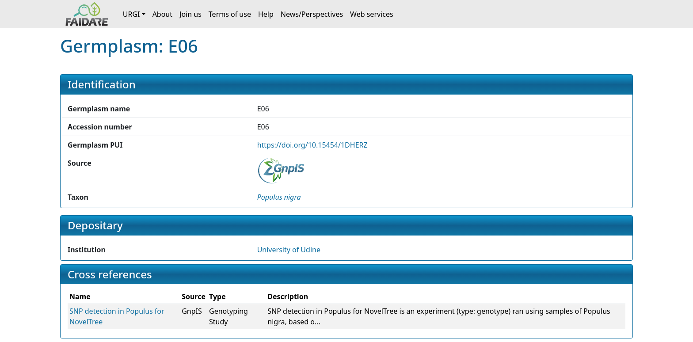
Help (266, 14)
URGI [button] (131, 14)
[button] (279, 197)
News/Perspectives (312, 14)
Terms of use (230, 14)
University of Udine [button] (288, 250)
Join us (190, 14)
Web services (371, 14)
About (162, 14)
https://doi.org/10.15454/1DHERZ (312, 145)
